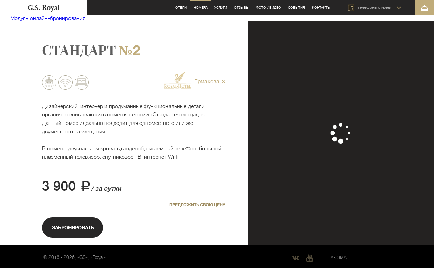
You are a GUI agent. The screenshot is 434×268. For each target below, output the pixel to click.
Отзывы (241, 7)
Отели (181, 7)
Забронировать (73, 227)
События (296, 7)
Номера (201, 7)
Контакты (321, 7)
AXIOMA (339, 257)
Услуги (220, 7)
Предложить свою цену (197, 205)
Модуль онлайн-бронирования (47, 18)
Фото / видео (268, 7)
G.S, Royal (43, 7)
